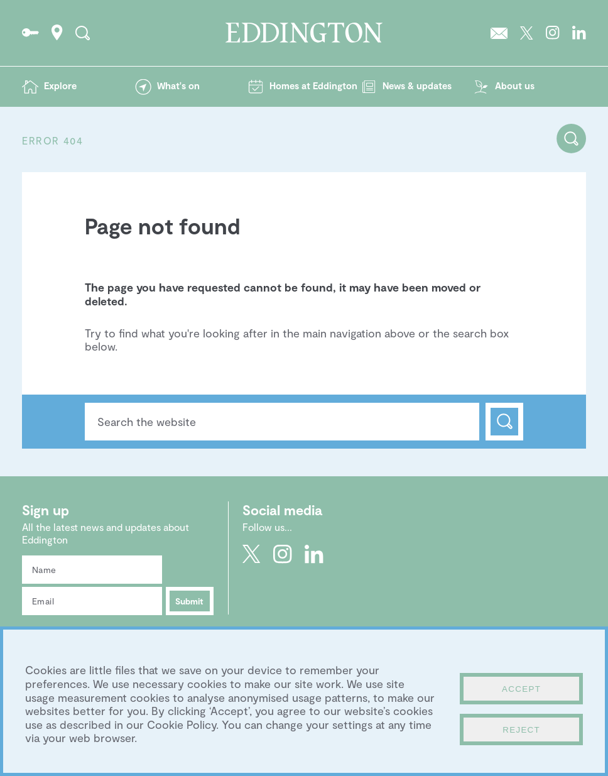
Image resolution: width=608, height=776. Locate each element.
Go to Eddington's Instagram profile (553, 32)
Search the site (82, 32)
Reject (521, 730)
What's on (178, 85)
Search (504, 421)
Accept (521, 689)
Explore (60, 85)
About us (515, 85)
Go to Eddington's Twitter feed (526, 32)
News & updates (417, 85)
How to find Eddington (57, 32)
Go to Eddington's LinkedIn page (579, 32)
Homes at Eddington (313, 85)
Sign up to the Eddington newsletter (499, 32)
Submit (189, 601)
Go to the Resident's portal (30, 32)
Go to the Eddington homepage (304, 33)
